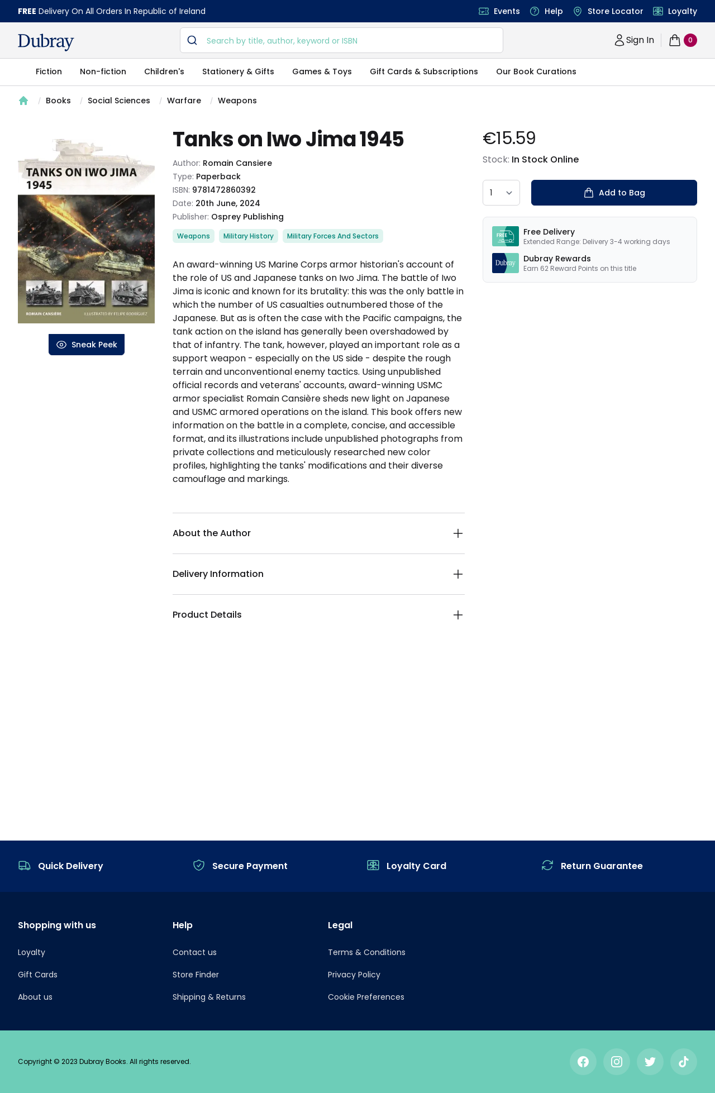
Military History (248, 236)
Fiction (49, 71)
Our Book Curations (536, 71)
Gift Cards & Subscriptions (424, 71)
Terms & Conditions (367, 952)
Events (507, 11)
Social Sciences (119, 100)
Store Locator (616, 11)
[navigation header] (46, 42)
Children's (164, 71)
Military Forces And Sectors (333, 236)
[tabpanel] (86, 231)
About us (35, 997)
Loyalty (682, 11)
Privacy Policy (354, 974)
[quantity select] (501, 193)
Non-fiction (103, 71)
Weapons (237, 100)
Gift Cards (38, 974)
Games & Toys (322, 71)
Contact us (195, 952)
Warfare (184, 100)
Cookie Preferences (366, 997)
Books (58, 100)
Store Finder (196, 974)
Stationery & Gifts (238, 71)
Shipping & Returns (209, 997)
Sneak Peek (86, 344)
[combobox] (341, 40)
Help (554, 11)
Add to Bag (614, 192)
